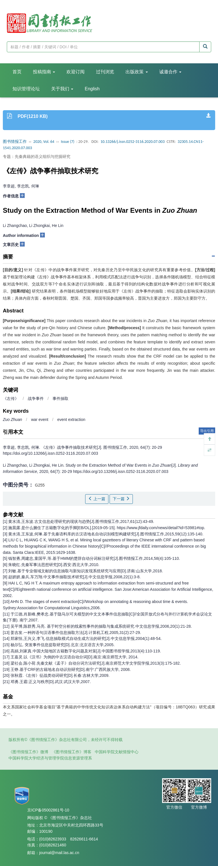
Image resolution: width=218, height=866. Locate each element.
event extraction (71, 419)
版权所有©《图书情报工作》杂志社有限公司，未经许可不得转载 (66, 739)
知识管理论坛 (26, 88)
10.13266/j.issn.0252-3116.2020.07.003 (132, 141)
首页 (17, 71)
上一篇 (96, 498)
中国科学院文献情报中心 (117, 752)
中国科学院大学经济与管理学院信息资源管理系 (50, 758)
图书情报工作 (15, 141)
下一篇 (121, 498)
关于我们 (62, 88)
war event (39, 419)
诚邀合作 (170, 71)
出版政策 (136, 71)
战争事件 (36, 398)
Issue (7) (67, 141)
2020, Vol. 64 (43, 141)
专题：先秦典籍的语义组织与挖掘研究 (36, 156)
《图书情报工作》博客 (71, 752)
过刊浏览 (105, 71)
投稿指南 (44, 71)
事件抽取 (60, 398)
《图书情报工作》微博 (28, 752)
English (92, 88)
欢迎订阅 (75, 71)
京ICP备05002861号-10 (48, 810)
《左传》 (11, 398)
